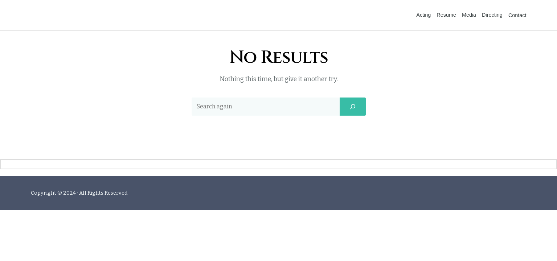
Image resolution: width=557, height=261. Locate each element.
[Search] (353, 87)
